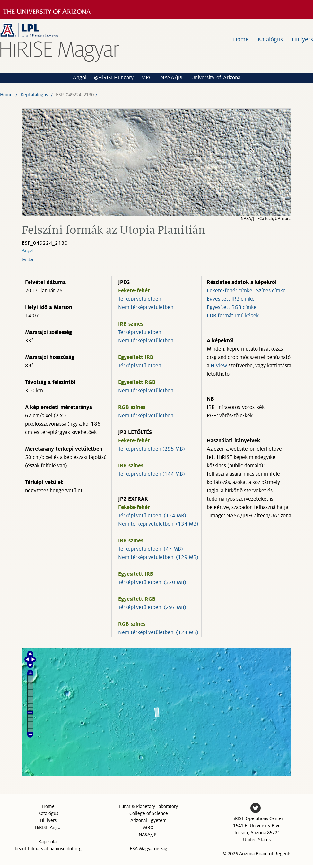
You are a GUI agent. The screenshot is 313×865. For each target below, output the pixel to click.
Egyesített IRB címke (231, 299)
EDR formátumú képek (233, 315)
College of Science (148, 813)
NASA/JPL (172, 78)
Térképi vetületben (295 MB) (151, 449)
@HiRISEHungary (114, 78)
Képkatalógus (34, 94)
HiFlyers (302, 39)
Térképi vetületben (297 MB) (152, 607)
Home (241, 39)
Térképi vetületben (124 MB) (152, 516)
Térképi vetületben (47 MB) (150, 549)
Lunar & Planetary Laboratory (148, 806)
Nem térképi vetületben (145, 307)
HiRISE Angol (48, 827)
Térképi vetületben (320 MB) (152, 582)
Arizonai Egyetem (148, 820)
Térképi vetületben (139, 299)
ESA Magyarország (148, 848)
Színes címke (271, 290)
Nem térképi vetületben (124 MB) (158, 632)
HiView (219, 366)
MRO (147, 78)
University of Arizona (215, 78)
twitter (28, 260)
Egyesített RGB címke (231, 307)
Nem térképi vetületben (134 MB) (158, 524)
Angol (79, 78)
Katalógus (270, 39)
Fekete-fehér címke (229, 290)
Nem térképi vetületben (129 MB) (158, 557)
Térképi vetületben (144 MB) (151, 474)
